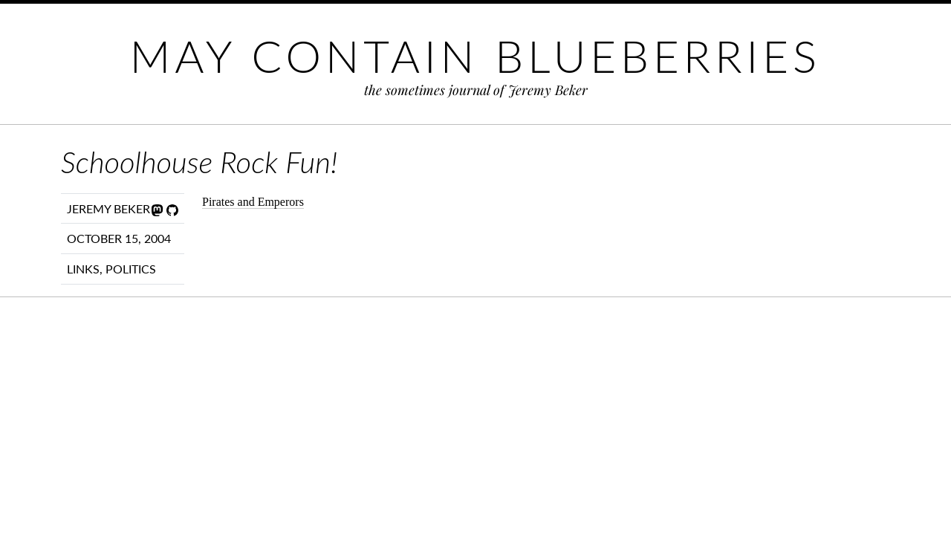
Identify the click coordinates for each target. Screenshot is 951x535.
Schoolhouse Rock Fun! (199, 162)
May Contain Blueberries (475, 55)
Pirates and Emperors (253, 201)
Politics (131, 269)
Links (83, 269)
